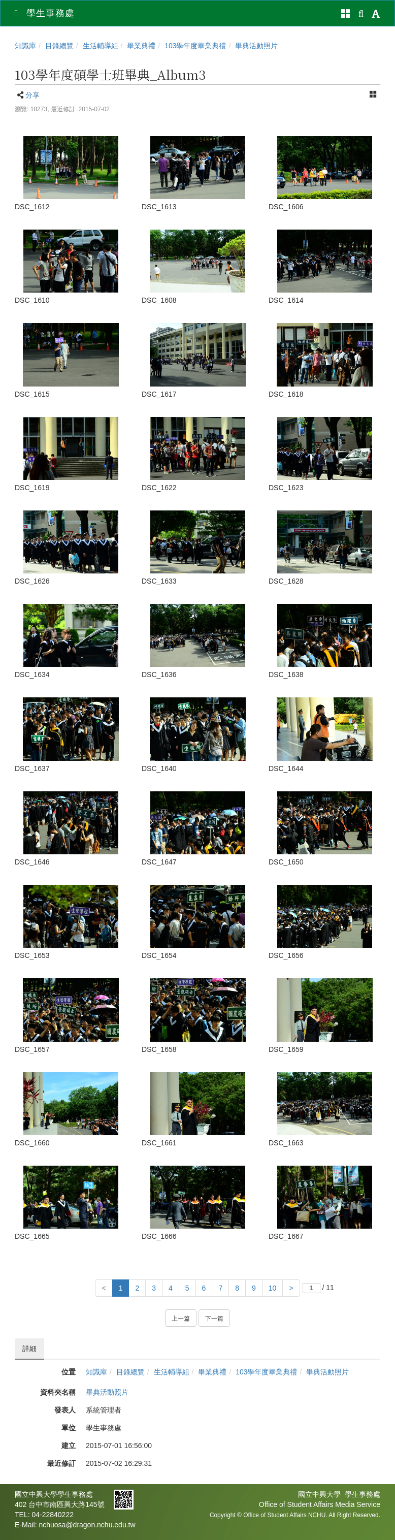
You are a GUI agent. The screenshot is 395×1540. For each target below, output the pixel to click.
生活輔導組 (100, 46)
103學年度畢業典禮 (195, 46)
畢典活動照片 (256, 46)
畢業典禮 (141, 46)
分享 (32, 95)
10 (273, 1288)
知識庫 (25, 46)
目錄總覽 (59, 46)
